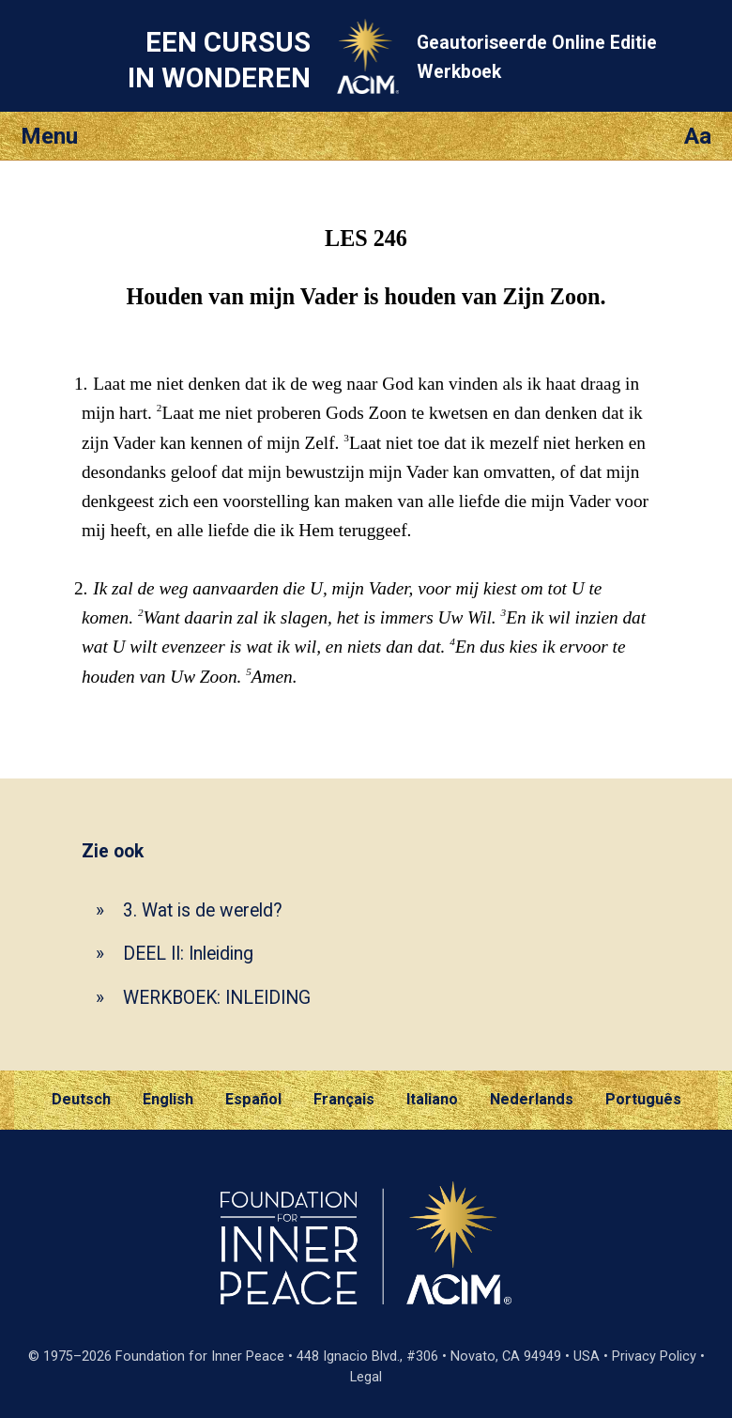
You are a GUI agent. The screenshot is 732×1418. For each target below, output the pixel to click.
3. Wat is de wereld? (202, 910)
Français (343, 1099)
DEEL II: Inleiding (188, 953)
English (168, 1099)
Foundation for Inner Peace (199, 1356)
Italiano (432, 1099)
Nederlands (531, 1099)
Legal (366, 1377)
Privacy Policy (654, 1356)
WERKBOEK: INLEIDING (217, 998)
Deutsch (81, 1099)
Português (643, 1099)
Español (253, 1099)
